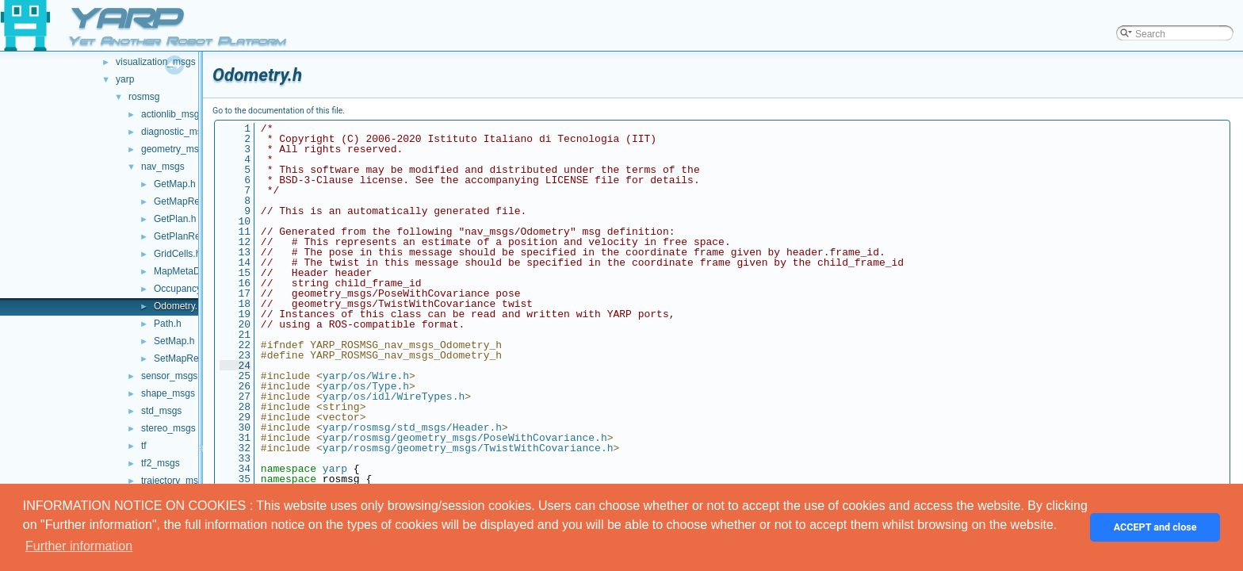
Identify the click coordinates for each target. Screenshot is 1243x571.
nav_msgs (163, 166)
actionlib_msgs (172, 114)
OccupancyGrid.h (191, 288)
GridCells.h (177, 253)
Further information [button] (78, 546)
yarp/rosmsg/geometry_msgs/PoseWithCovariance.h (465, 438)
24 (235, 365)
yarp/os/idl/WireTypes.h (394, 396)
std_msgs (161, 410)
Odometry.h (178, 306)
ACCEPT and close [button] (1155, 527)
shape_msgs (168, 393)
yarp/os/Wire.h (366, 376)
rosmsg (143, 96)
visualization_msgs (156, 61)
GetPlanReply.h (187, 236)
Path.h (168, 323)
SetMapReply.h (186, 358)
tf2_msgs (160, 463)
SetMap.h (174, 341)
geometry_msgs (174, 149)
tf (144, 445)
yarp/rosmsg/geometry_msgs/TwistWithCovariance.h (468, 448)
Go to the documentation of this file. (278, 110)
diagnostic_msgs (176, 131)
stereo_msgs (168, 428)
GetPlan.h (175, 218)
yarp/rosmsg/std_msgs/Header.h (412, 427)
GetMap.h (175, 184)
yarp (125, 79)
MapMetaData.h (187, 271)
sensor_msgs (169, 375)
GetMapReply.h (186, 201)
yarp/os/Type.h (366, 386)
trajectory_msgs (174, 480)
